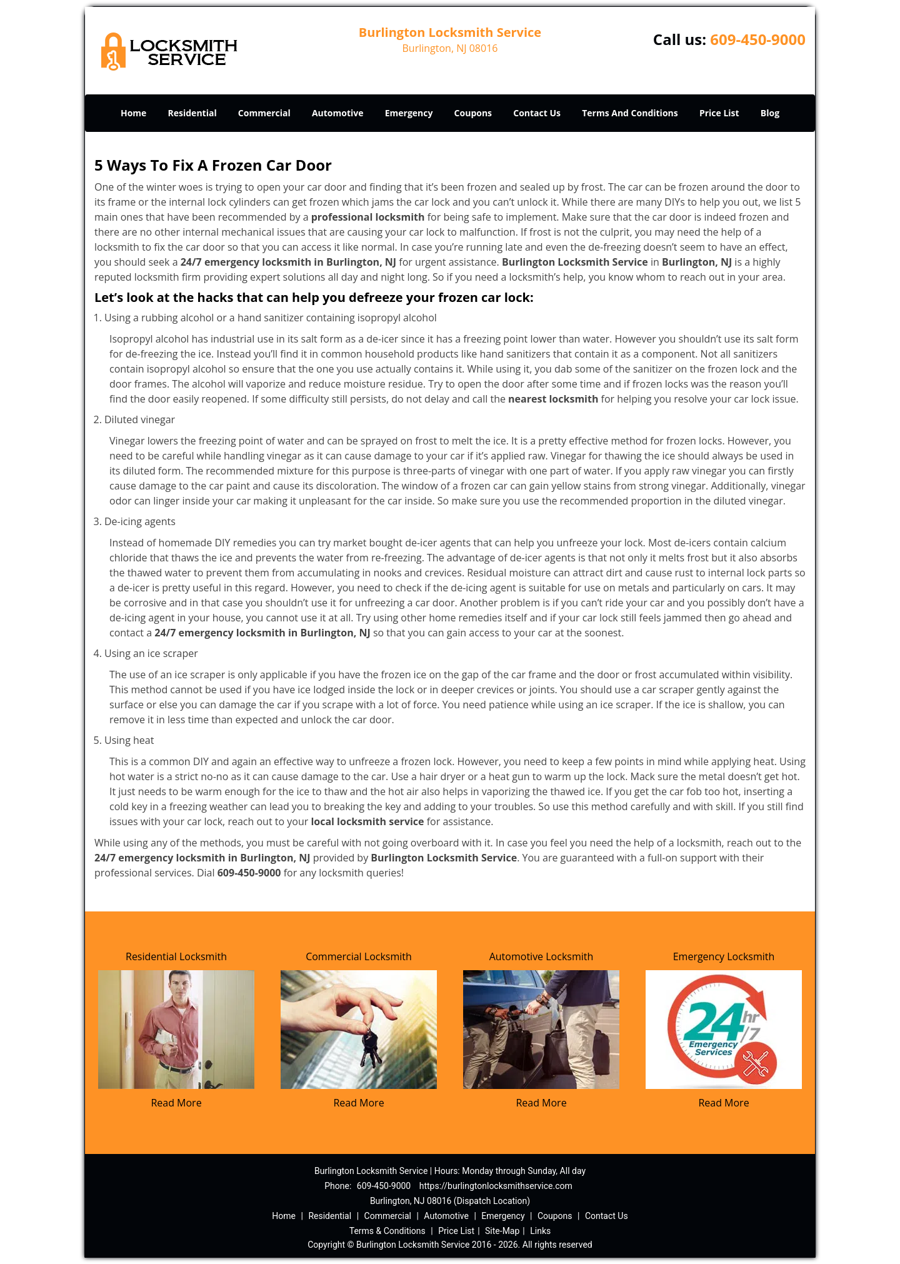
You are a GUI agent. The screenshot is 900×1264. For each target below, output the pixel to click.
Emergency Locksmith (724, 956)
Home (133, 113)
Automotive (338, 113)
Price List (719, 113)
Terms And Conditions (630, 113)
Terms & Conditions (387, 1231)
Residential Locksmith (176, 956)
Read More (176, 1103)
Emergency (409, 113)
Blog (770, 113)
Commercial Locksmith (359, 956)
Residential (192, 113)
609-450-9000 (758, 39)
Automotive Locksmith (541, 956)
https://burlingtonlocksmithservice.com (495, 1186)
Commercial (264, 113)
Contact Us (537, 113)
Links (540, 1231)
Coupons (473, 113)
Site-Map (502, 1231)
